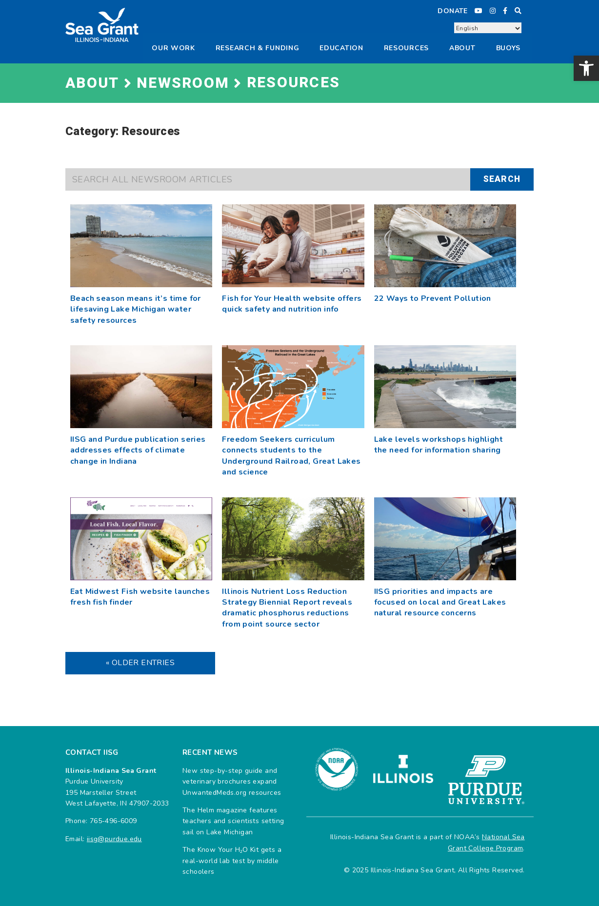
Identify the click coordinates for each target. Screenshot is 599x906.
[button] (586, 68)
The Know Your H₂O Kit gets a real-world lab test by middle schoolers (231, 860)
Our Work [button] (173, 48)
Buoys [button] (508, 48)
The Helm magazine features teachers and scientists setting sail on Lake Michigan (233, 821)
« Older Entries (140, 662)
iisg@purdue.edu (114, 839)
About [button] (462, 48)
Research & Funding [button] (258, 48)
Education (341, 48)
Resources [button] (406, 48)
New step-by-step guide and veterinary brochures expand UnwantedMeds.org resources (231, 781)
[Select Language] (487, 28)
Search (501, 179)
